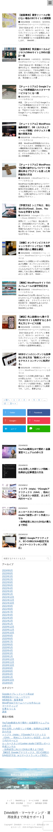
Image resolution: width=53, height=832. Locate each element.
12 (5, 403)
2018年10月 (8, 680)
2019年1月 (7, 677)
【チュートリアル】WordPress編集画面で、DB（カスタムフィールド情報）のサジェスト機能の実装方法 (34, 129)
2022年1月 (7, 594)
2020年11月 (8, 629)
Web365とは (20, 801)
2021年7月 (7, 612)
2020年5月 (7, 647)
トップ (9, 801)
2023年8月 (7, 573)
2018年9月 (7, 683)
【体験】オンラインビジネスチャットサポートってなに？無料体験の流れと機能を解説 (34, 246)
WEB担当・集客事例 (41, 22)
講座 (4, 712)
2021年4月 (7, 615)
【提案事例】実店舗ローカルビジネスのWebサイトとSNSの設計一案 (34, 52)
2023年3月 (7, 576)
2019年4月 (7, 674)
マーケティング (10, 706)
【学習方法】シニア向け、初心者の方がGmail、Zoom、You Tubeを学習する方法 (34, 208)
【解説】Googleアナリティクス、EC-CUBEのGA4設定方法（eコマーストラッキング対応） (33, 543)
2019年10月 (8, 665)
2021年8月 (7, 609)
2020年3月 (7, 653)
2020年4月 (7, 650)
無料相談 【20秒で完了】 (26, 782)
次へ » (13, 403)
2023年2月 (7, 579)
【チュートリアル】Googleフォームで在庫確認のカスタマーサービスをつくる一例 (34, 89)
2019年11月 (8, 662)
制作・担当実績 (17, 803)
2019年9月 (7, 668)
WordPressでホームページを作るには (33, 24)
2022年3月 (7, 591)
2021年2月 (7, 621)
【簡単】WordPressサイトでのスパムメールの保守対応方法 (34, 284)
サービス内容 (34, 801)
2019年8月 (7, 671)
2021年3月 (7, 618)
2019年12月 (8, 659)
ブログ (29, 803)
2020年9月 (7, 635)
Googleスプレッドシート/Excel (18, 694)
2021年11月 (8, 600)
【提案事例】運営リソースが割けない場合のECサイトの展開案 (34, 16)
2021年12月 (8, 597)
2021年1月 (7, 624)
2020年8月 (7, 638)
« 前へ (7, 400)
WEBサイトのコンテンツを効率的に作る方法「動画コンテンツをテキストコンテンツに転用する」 (34, 359)
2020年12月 (8, 626)
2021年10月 (8, 603)
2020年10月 (8, 632)
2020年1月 (7, 656)
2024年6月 (7, 570)
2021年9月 (7, 606)
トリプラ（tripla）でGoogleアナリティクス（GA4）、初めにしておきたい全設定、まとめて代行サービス (34, 494)
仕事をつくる (9, 709)
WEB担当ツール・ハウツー (39, 218)
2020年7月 (7, 641)
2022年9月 (7, 582)
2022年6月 (7, 585)
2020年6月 (7, 644)
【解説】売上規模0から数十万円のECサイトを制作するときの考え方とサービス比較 (34, 320)
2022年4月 (7, 588)
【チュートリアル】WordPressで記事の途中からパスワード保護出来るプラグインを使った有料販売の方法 (34, 169)
